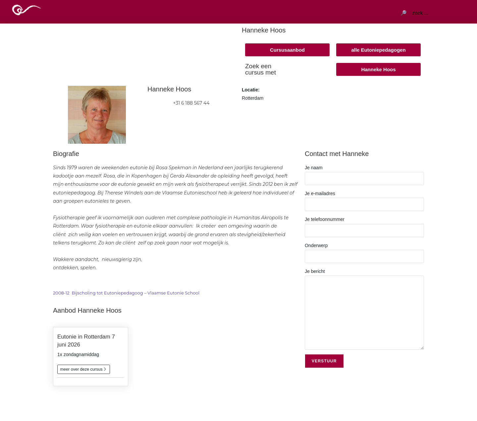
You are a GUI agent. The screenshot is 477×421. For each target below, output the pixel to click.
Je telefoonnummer (364, 225)
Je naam (364, 173)
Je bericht (364, 292)
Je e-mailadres (364, 199)
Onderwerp (364, 251)
